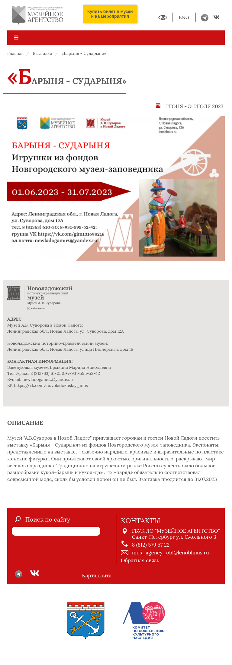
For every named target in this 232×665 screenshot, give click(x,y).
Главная (15, 53)
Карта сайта (96, 575)
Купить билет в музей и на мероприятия (110, 14)
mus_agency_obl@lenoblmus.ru (170, 552)
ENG (184, 17)
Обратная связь (140, 560)
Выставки (42, 53)
